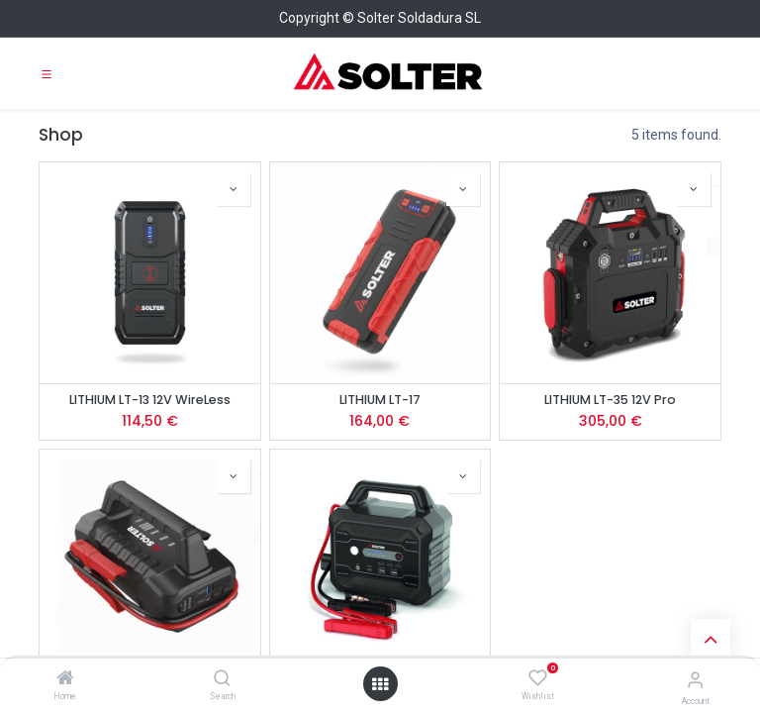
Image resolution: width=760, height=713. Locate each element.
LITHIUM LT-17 (380, 399)
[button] (233, 189)
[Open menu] (380, 684)
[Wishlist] (538, 678)
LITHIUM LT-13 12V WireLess (150, 399)
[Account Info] (695, 679)
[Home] (65, 679)
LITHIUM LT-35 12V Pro (610, 399)
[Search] (222, 679)
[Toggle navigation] (46, 73)
